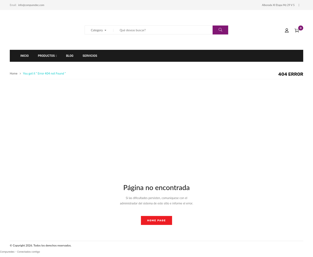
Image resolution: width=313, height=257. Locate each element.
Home (13, 73)
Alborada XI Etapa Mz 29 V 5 (278, 5)
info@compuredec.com (31, 5)
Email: (13, 5)
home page (156, 220)
